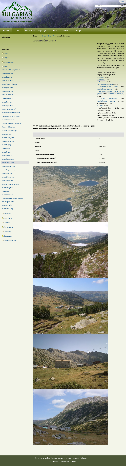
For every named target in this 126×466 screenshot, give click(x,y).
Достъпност (65, 462)
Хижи (17, 31)
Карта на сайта (54, 462)
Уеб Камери (84, 458)
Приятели (76, 458)
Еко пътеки (30, 31)
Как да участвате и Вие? (42, 458)
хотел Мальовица (110, 99)
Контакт (73, 462)
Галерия (54, 31)
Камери (77, 31)
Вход (122, 1)
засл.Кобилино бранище (107, 101)
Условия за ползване (64, 458)
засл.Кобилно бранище (105, 84)
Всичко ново (6, 44)
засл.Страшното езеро (110, 87)
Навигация (5, 50)
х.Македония (102, 82)
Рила (54, 36)
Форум (66, 31)
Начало (5, 31)
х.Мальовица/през (106, 91)
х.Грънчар (100, 77)
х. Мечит (100, 106)
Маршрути (42, 31)
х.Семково (101, 79)
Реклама (54, 458)
